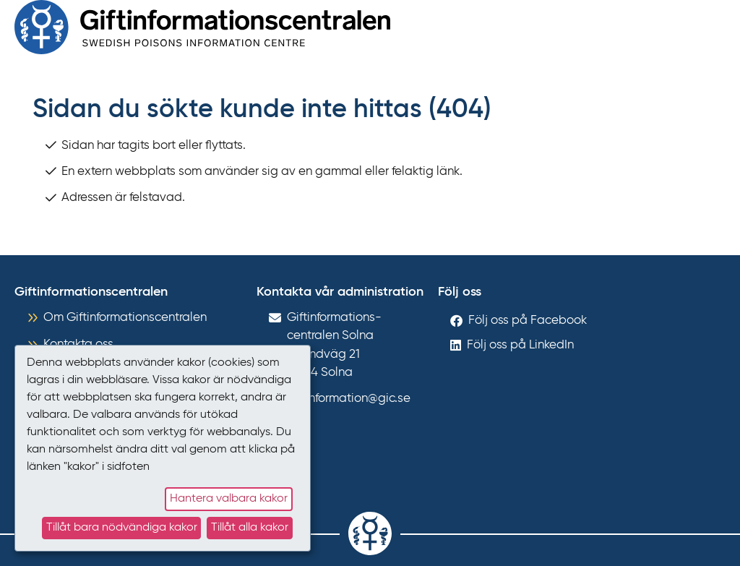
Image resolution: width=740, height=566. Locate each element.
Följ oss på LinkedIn (520, 345)
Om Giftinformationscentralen (125, 318)
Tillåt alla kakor (249, 527)
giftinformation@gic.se (348, 399)
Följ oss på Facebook (527, 320)
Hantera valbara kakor (229, 499)
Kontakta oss (78, 344)
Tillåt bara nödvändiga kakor (121, 527)
